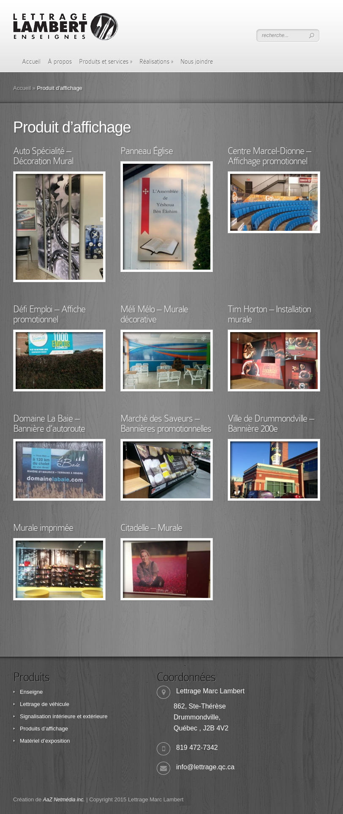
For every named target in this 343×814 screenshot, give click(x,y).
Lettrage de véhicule (44, 704)
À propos (60, 61)
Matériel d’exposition (45, 741)
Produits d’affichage (44, 728)
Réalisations (156, 61)
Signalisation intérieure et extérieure (63, 716)
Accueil (31, 61)
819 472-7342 (197, 747)
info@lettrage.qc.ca (205, 767)
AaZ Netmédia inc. (64, 800)
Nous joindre (196, 61)
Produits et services (105, 61)
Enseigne (31, 692)
